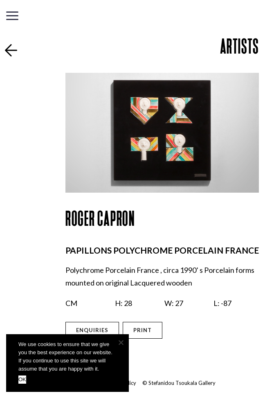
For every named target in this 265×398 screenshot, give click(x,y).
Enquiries (92, 330)
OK (22, 379)
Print (142, 330)
